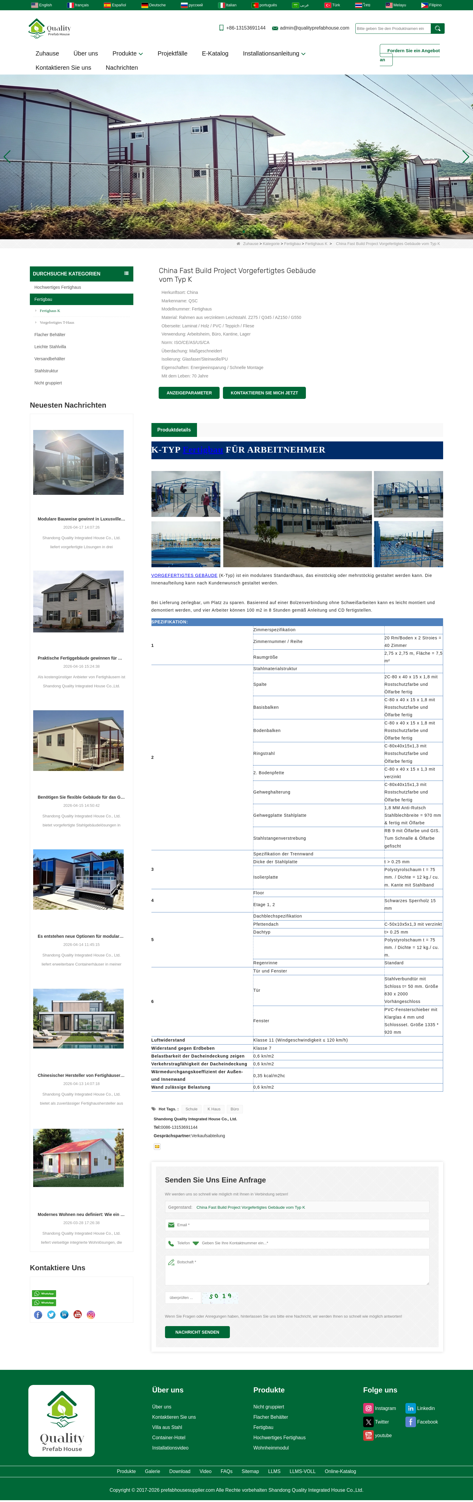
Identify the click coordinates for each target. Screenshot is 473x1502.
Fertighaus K (316, 243)
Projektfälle (173, 53)
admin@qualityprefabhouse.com (314, 27)
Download (157, 1472)
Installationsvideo (168, 1448)
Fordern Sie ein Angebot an (410, 55)
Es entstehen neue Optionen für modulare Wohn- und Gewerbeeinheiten (81, 936)
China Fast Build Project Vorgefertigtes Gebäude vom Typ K (249, 1207)
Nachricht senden (197, 1332)
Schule (192, 1109)
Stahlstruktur (46, 370)
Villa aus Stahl (165, 1427)
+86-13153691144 (245, 27)
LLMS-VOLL (333, 1472)
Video (193, 1472)
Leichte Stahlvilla (50, 346)
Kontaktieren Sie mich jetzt (264, 392)
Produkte (128, 54)
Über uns (86, 53)
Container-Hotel (167, 1438)
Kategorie (271, 243)
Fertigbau (292, 243)
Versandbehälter (49, 358)
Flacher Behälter (49, 334)
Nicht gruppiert (48, 382)
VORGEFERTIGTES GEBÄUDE (184, 575)
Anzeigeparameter (189, 392)
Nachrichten (122, 67)
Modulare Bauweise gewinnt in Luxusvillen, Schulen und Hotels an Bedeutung (81, 519)
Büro (235, 1109)
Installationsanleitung (274, 54)
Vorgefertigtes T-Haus (54, 322)
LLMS (294, 1472)
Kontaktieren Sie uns (63, 67)
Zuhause (47, 53)
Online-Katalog (385, 1472)
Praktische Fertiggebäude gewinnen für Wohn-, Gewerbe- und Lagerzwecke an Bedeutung (81, 658)
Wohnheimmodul (270, 1448)
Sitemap (259, 1472)
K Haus (214, 1109)
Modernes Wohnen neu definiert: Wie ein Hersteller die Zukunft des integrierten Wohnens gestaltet (81, 1214)
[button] (229, 232)
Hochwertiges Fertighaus (57, 287)
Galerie (118, 1472)
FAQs (225, 1472)
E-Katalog (215, 53)
